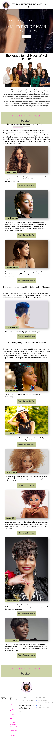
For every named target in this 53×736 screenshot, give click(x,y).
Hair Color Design (12, 719)
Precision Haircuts (12, 710)
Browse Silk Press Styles (26, 444)
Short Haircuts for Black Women (13, 714)
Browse (26, 36)
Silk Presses (12, 722)
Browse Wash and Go (26, 533)
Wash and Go (13, 724)
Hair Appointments (13, 729)
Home (2, 701)
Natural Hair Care (12, 703)
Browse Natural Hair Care (26, 235)
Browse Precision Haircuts (26, 281)
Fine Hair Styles (13, 707)
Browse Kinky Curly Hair (26, 485)
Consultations (13, 733)
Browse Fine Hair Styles (26, 186)
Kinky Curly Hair (13, 727)
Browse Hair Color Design (26, 336)
